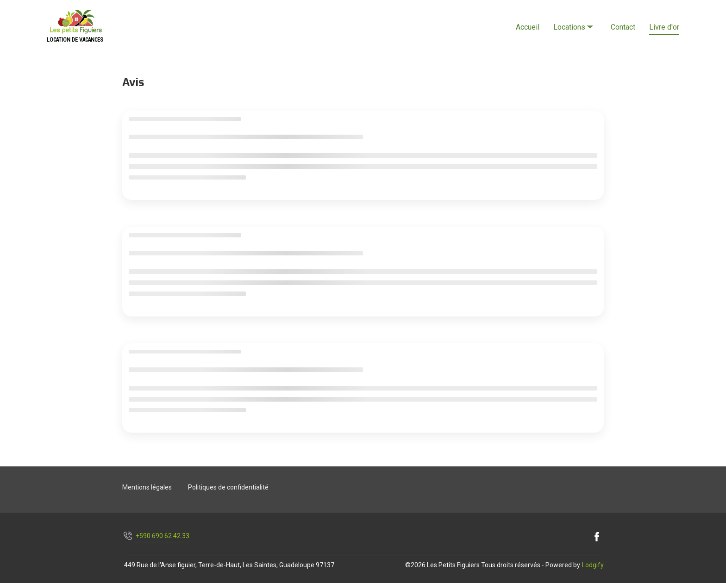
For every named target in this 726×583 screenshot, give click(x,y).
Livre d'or (664, 27)
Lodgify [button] (593, 565)
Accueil (527, 27)
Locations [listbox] (574, 19)
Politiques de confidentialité (228, 487)
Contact (623, 27)
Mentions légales (147, 487)
